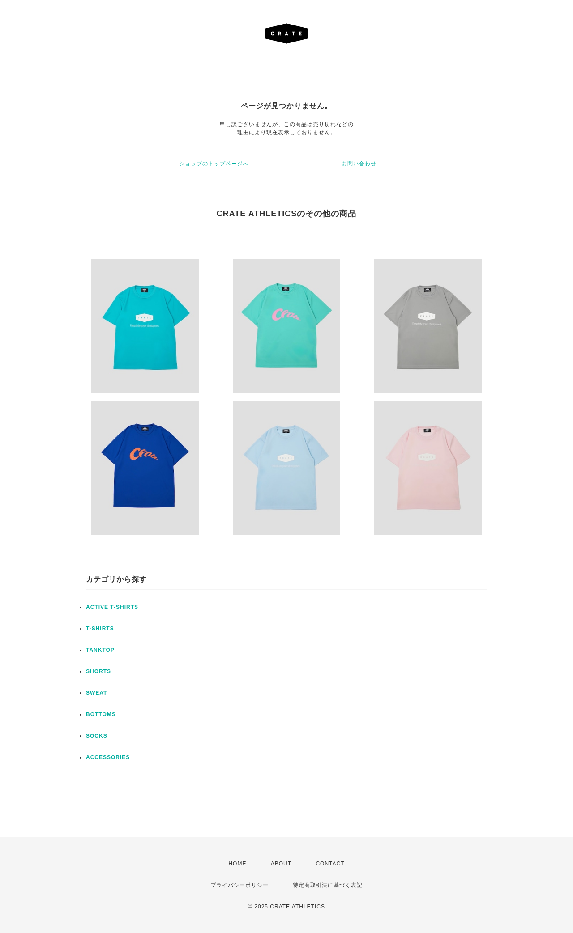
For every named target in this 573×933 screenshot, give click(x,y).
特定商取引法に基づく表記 (328, 885)
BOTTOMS (101, 714)
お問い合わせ (359, 163)
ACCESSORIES (108, 757)
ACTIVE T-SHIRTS (112, 607)
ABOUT (281, 864)
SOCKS (96, 736)
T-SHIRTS (100, 628)
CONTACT (330, 864)
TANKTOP (100, 650)
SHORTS (98, 671)
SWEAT (96, 693)
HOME (237, 864)
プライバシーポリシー (239, 885)
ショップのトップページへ (214, 163)
